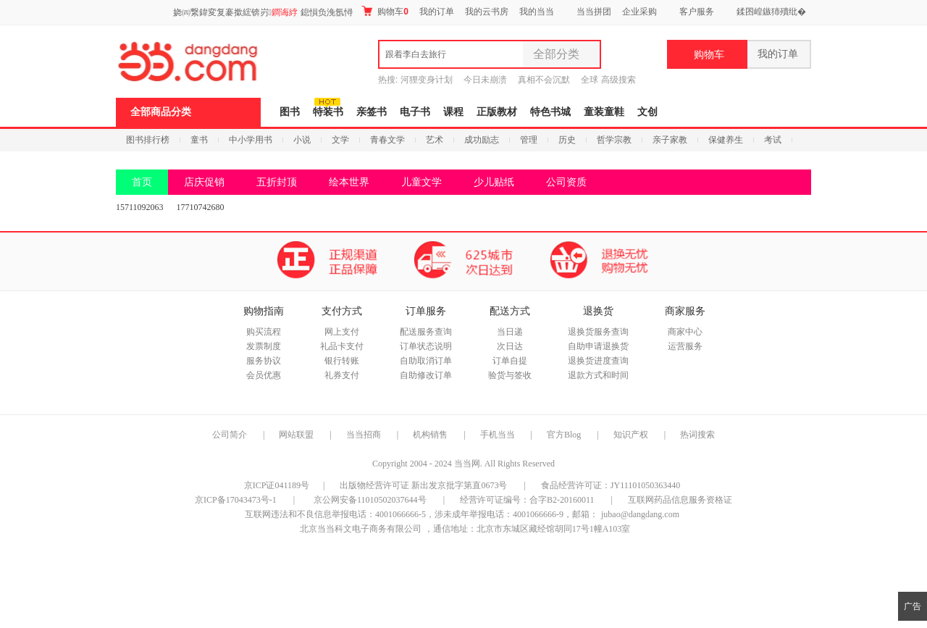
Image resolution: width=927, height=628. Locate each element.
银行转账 (341, 361)
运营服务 (685, 346)
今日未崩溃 (485, 80)
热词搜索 (697, 435)
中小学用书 (250, 140)
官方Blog (564, 435)
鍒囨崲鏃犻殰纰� (771, 12)
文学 (340, 140)
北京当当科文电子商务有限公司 (360, 529)
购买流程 (263, 332)
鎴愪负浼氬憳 (327, 12)
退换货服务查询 (598, 332)
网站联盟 (296, 435)
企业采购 (639, 12)
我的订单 (436, 12)
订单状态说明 (426, 346)
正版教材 (497, 111)
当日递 (510, 332)
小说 (302, 140)
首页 (142, 182)
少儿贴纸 (494, 182)
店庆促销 (204, 182)
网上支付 (341, 332)
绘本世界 (349, 182)
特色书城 (550, 111)
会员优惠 (263, 375)
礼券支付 (341, 375)
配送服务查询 (426, 332)
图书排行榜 (147, 140)
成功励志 (481, 140)
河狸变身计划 (426, 80)
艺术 (434, 140)
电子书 (415, 111)
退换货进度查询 (598, 361)
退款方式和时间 (598, 375)
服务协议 (263, 361)
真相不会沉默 (544, 80)
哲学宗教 (614, 140)
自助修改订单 (426, 375)
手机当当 (497, 435)
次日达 (510, 346)
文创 (647, 111)
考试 (772, 140)
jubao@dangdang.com (640, 514)
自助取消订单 (426, 361)
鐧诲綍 (285, 12)
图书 (290, 111)
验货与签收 (510, 375)
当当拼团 (593, 12)
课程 (453, 111)
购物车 (384, 11)
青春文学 (387, 140)
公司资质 (566, 182)
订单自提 (509, 361)
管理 (528, 140)
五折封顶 (276, 182)
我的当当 (536, 12)
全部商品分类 (160, 111)
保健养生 (725, 140)
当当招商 (363, 435)
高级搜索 (618, 80)
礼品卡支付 (342, 346)
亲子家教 (670, 140)
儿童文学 (421, 182)
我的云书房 (486, 12)
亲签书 (371, 111)
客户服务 (696, 12)
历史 (567, 140)
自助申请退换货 (598, 346)
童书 (199, 140)
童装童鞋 (604, 111)
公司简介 (229, 435)
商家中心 (685, 332)
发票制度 (263, 346)
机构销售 (430, 435)
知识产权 (631, 435)
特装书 (328, 111)
